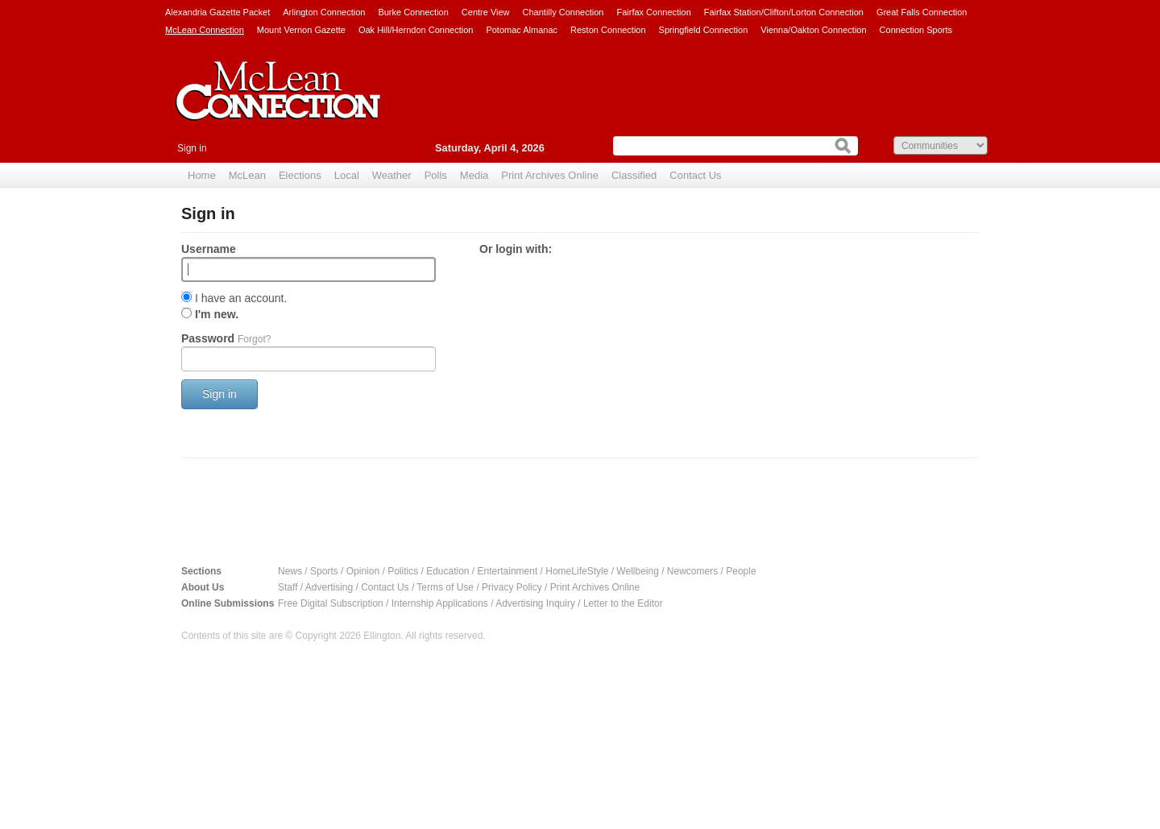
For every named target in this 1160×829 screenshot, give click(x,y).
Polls (436, 175)
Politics (402, 571)
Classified (634, 175)
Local (346, 175)
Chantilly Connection (563, 12)
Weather (392, 175)
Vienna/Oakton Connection (813, 30)
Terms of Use (445, 587)
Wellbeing (637, 571)
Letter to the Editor (623, 603)
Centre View (486, 12)
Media (474, 175)
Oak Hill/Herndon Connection (415, 30)
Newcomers (692, 571)
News (290, 571)
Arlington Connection (324, 12)
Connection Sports (916, 30)
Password (226, 338)
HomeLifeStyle (576, 571)
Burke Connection (413, 12)
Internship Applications (440, 603)
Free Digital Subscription (330, 603)
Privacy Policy (512, 587)
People (741, 571)
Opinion (362, 571)
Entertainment (508, 571)
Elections (300, 175)
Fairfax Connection (653, 12)
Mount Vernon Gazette (301, 30)
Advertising (329, 587)
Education (447, 571)
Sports (324, 571)
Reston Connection (608, 30)
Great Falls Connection (921, 12)
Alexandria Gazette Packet (217, 12)
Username (208, 248)
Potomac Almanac (521, 30)
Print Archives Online (550, 175)
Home (202, 175)
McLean (247, 175)
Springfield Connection (703, 30)
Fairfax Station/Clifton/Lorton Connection (784, 12)
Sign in (192, 148)
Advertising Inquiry (535, 603)
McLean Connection (204, 30)
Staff (287, 587)
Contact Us (695, 175)
